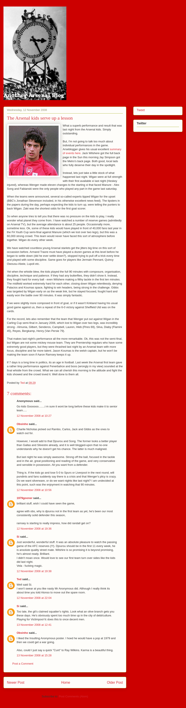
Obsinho (22, 424)
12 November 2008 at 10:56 (34, 490)
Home (65, 682)
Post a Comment (22, 663)
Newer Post (15, 682)
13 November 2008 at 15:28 (34, 655)
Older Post (115, 682)
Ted (19, 579)
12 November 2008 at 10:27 (34, 415)
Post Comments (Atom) (73, 696)
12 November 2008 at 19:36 (34, 528)
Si (18, 536)
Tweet (141, 110)
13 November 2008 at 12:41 (34, 624)
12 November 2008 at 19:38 (34, 571)
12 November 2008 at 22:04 (34, 597)
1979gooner (24, 498)
